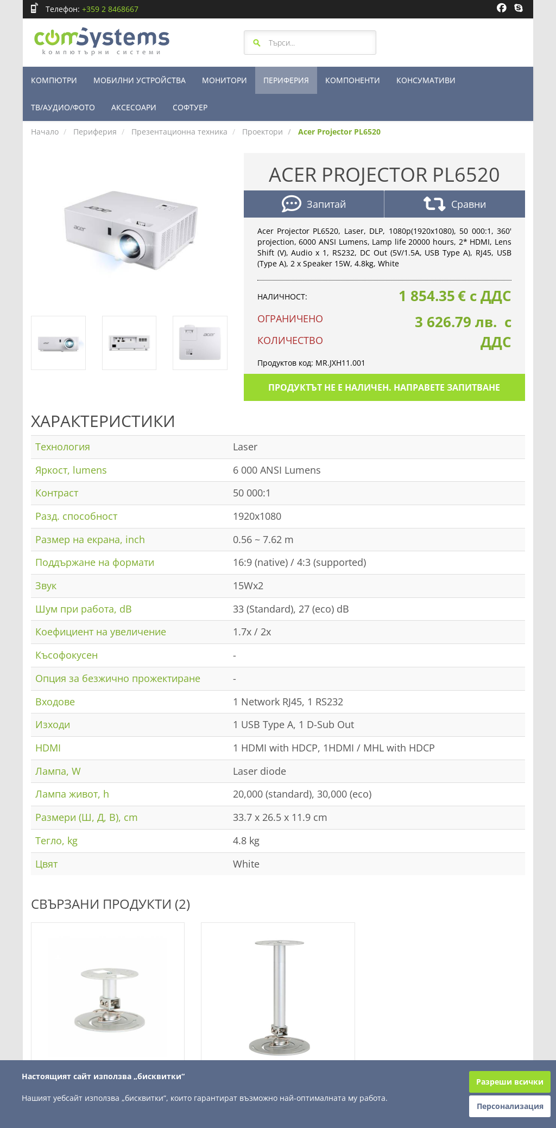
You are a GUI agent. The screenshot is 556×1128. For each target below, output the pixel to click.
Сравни (455, 205)
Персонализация (510, 1106)
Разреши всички (510, 1081)
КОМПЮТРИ (54, 80)
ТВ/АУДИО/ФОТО (63, 107)
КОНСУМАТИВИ (426, 80)
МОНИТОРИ (224, 80)
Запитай (314, 205)
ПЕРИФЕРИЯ (286, 80)
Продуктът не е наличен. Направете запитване (384, 387)
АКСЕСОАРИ (133, 107)
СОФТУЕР (190, 107)
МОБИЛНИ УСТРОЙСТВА (139, 80)
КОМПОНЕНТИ (352, 80)
